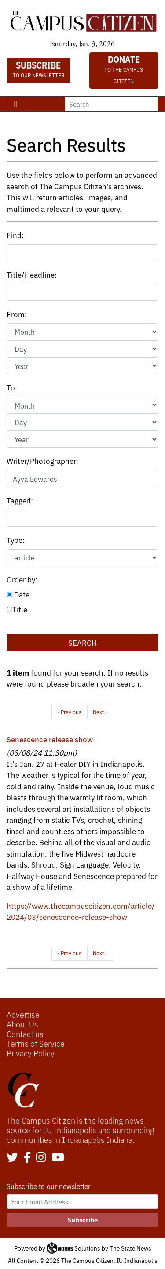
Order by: (22, 579)
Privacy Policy (31, 1053)
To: (12, 387)
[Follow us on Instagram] (41, 1158)
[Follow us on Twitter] (12, 1158)
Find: (15, 234)
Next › (100, 712)
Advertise (23, 1014)
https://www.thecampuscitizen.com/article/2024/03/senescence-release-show (81, 911)
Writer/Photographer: (42, 460)
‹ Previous (69, 712)
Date (18, 594)
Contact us (25, 1033)
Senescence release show (50, 739)
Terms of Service (36, 1043)
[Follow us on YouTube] (57, 1158)
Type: (16, 539)
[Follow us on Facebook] (27, 1158)
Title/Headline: (32, 274)
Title (17, 609)
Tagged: (20, 500)
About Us (22, 1024)
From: (17, 313)
